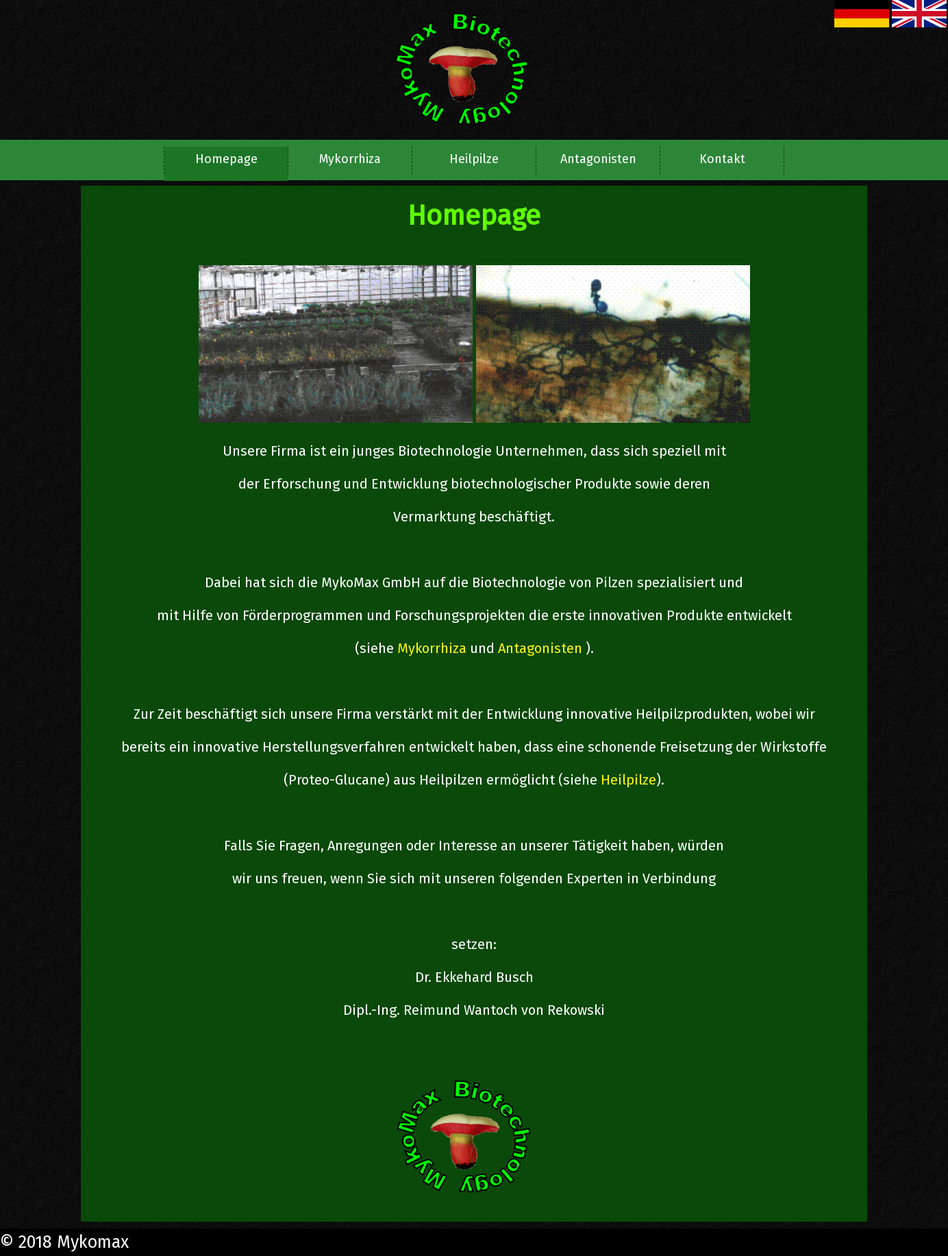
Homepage (226, 159)
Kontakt (722, 159)
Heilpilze (474, 159)
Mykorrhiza (350, 159)
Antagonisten (598, 159)
